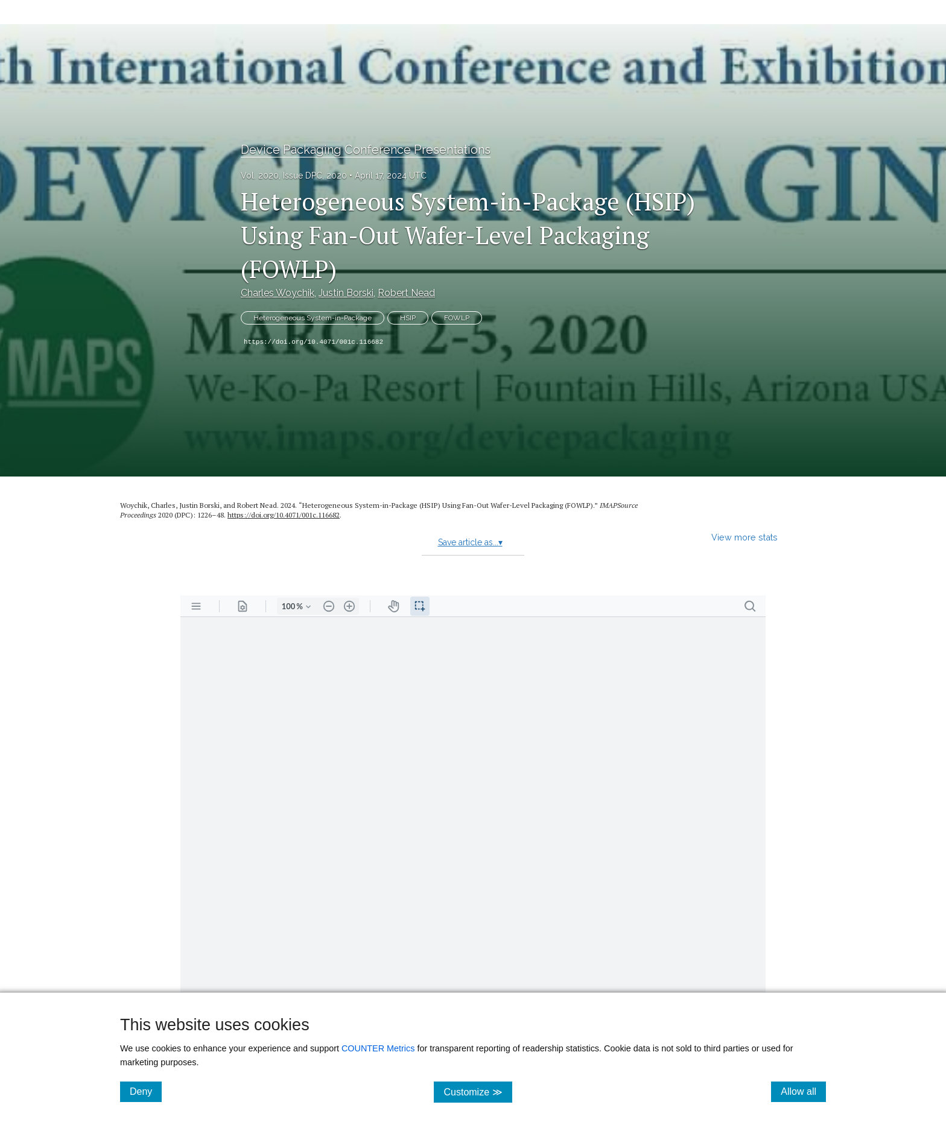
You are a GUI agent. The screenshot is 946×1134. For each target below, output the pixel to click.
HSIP (408, 318)
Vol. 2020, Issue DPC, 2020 (294, 175)
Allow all (803, 1091)
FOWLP (456, 318)
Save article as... (470, 542)
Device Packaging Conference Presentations (365, 149)
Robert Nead (406, 293)
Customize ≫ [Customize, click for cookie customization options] (477, 1091)
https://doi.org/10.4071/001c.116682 (313, 342)
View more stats (744, 537)
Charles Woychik (277, 293)
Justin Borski (346, 293)
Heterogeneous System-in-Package (312, 318)
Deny (146, 1091)
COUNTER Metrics (378, 1048)
